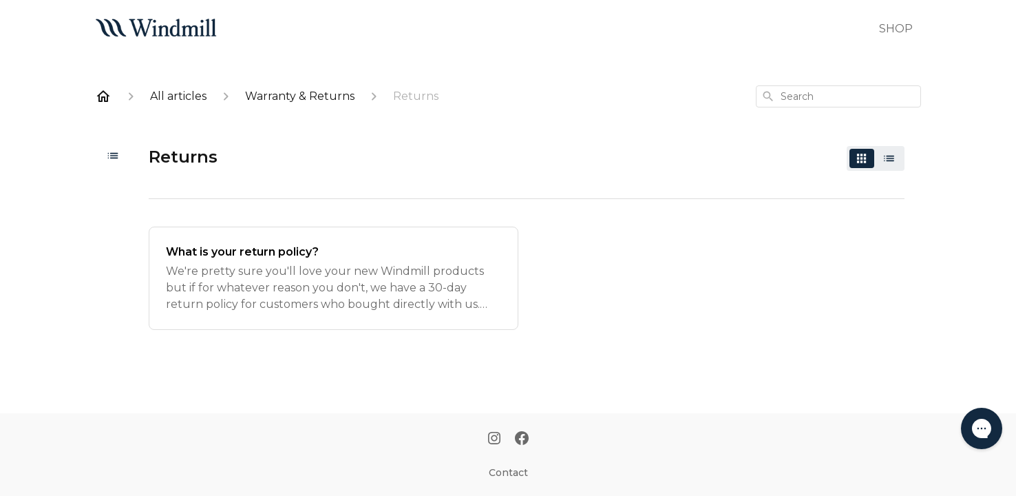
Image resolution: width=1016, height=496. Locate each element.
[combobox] (838, 96)
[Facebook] (522, 439)
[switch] (875, 158)
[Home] (103, 96)
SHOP (896, 28)
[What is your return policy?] (333, 278)
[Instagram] (494, 439)
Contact (508, 472)
